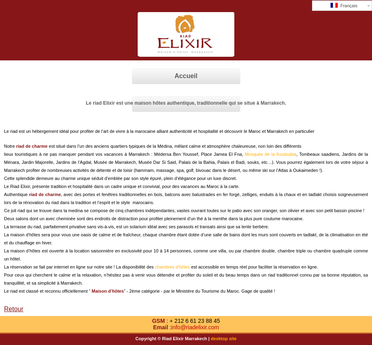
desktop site (224, 338)
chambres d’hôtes (172, 266)
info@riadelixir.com (195, 327)
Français (344, 5)
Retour (13, 309)
